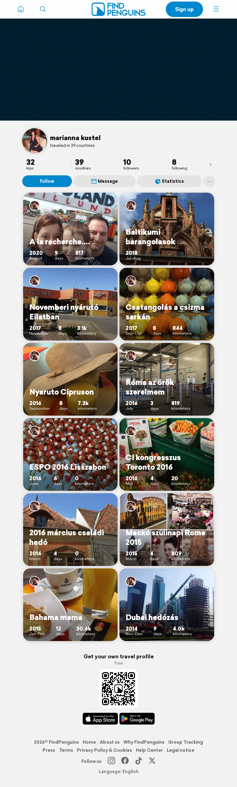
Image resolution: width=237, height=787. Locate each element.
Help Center (149, 750)
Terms (66, 750)
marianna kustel (75, 137)
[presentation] (210, 164)
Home (89, 742)
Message (104, 181)
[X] (152, 761)
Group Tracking (185, 742)
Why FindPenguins (143, 742)
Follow (47, 181)
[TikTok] (138, 761)
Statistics (169, 181)
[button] (216, 9)
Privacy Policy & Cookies (104, 750)
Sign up (184, 9)
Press (49, 750)
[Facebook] (125, 761)
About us (110, 742)
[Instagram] (111, 761)
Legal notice (180, 750)
